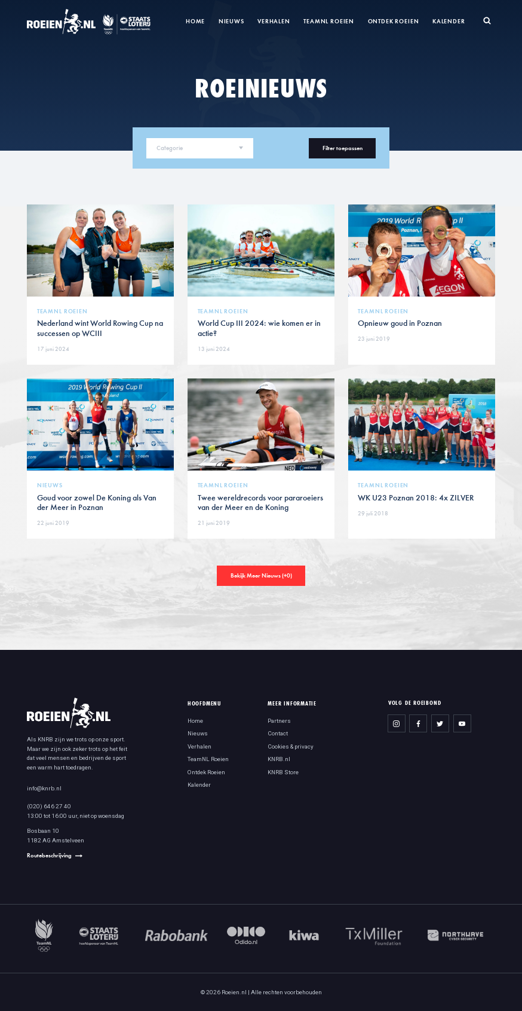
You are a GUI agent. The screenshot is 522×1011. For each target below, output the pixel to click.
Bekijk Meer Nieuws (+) (261, 575)
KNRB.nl (279, 759)
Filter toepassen (343, 148)
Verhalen (273, 21)
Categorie (169, 148)
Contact (278, 733)
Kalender (448, 21)
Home (195, 21)
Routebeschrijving (49, 855)
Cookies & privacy (291, 746)
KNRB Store (283, 772)
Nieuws (231, 21)
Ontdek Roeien (393, 21)
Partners (279, 720)
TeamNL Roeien (328, 21)
